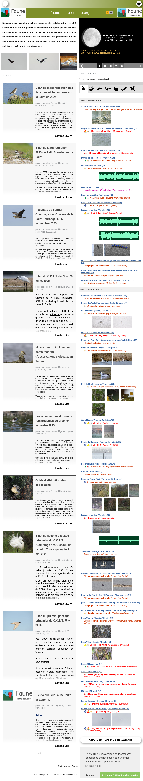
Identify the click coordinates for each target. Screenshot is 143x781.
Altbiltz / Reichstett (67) (91, 671)
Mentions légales (64, 766)
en (111, 12)
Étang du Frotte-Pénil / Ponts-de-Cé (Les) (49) (101, 479)
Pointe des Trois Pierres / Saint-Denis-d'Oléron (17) (104, 303)
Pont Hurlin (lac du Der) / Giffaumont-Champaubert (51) (106, 595)
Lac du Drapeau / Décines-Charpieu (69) (99, 701)
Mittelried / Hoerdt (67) (91, 691)
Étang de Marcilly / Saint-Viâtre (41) (97, 195)
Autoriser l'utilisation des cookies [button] (120, 775)
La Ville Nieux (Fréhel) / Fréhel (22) (96, 311)
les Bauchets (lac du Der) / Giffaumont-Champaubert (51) (106, 573)
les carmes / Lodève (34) (92, 187)
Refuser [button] (90, 775)
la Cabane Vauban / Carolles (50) (96, 210)
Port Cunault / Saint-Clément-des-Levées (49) (101, 203)
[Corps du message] (54, 313)
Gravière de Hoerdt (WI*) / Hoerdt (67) (98, 681)
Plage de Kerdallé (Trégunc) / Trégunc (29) (100, 348)
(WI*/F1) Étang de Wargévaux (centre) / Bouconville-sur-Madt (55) (110, 603)
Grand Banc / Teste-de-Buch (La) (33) (97, 420)
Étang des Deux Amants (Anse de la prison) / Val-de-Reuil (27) (109, 340)
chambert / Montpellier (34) (93, 165)
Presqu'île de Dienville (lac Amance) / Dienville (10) (104, 295)
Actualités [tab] (7, 75)
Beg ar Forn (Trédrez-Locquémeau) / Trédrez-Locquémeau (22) (109, 128)
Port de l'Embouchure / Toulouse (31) (98, 384)
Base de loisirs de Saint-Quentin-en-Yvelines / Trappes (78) (107, 280)
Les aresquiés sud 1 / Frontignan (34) (98, 464)
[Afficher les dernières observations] (94, 79)
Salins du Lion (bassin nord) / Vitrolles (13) (100, 106)
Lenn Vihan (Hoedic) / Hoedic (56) (96, 642)
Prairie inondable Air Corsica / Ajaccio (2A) (100, 150)
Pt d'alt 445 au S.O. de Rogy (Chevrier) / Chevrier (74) (105, 709)
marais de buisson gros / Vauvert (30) (98, 158)
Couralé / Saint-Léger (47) (92, 471)
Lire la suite (63, 135)
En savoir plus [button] (93, 766)
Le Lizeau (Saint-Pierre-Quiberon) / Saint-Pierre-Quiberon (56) (109, 610)
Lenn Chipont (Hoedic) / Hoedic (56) (97, 618)
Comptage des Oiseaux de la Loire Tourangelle (54, 296)
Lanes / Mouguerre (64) (91, 664)
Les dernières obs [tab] (88, 73)
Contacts (75, 766)
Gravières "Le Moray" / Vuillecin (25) (97, 333)
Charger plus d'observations (110, 739)
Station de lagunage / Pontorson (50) (97, 551)
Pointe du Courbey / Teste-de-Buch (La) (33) (101, 442)
